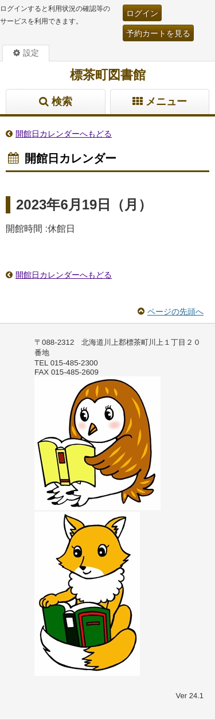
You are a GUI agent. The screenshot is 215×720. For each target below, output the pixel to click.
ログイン (142, 13)
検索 (62, 101)
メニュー (166, 101)
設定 (31, 52)
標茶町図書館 (108, 75)
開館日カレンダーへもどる (63, 133)
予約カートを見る (158, 33)
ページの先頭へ (175, 311)
